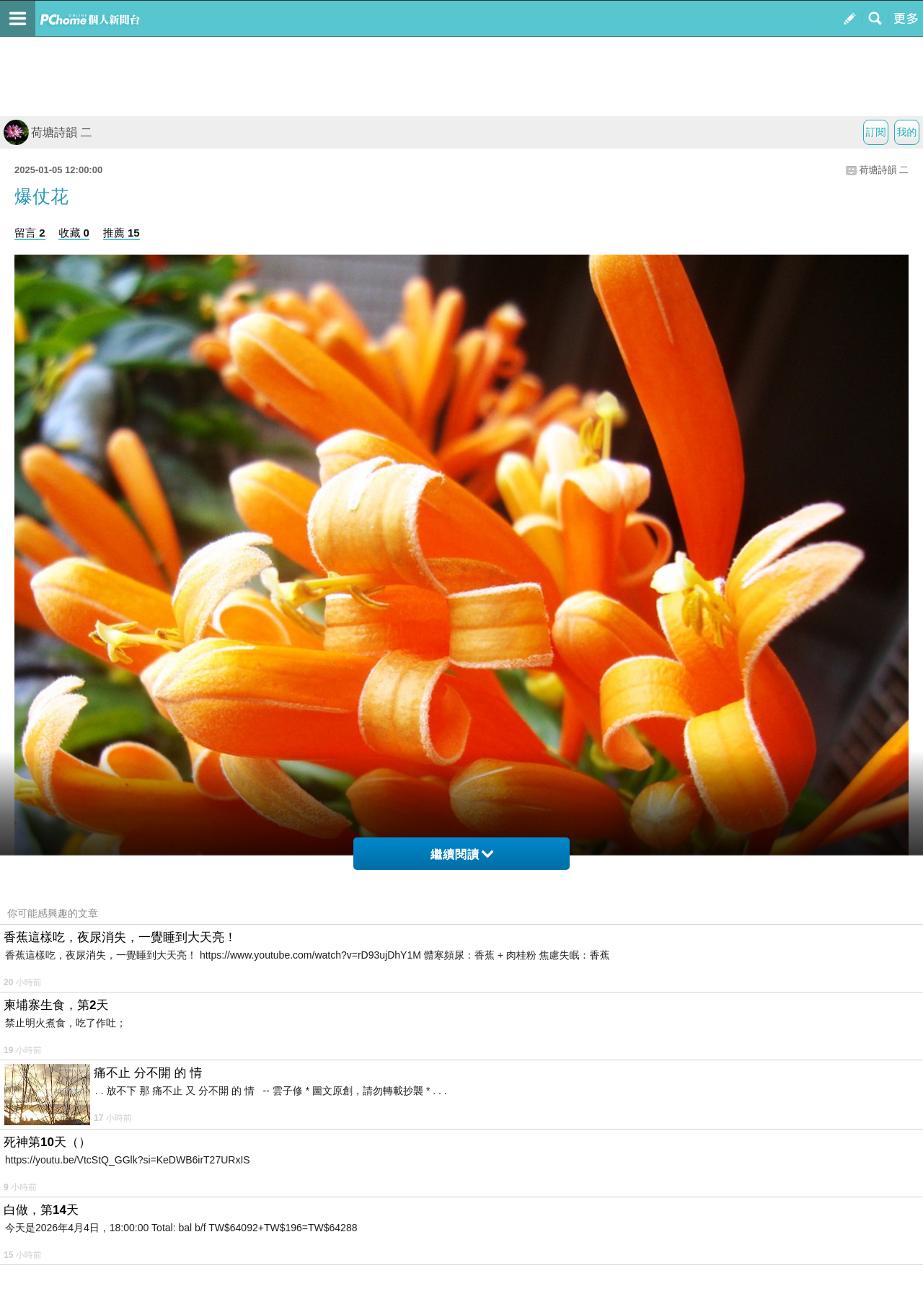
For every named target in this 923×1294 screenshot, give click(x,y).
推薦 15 (121, 232)
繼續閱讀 (461, 854)
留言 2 (29, 232)
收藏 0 (73, 232)
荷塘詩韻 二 (48, 132)
